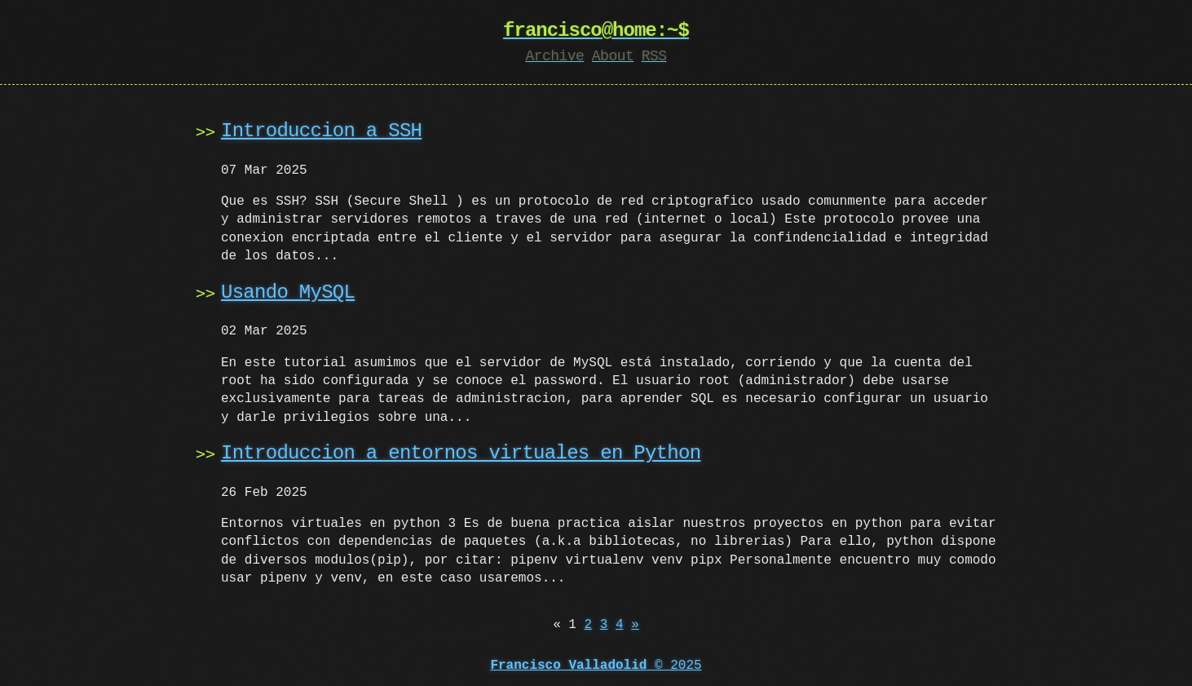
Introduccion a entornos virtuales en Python (460, 453)
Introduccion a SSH (321, 130)
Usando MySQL (288, 292)
